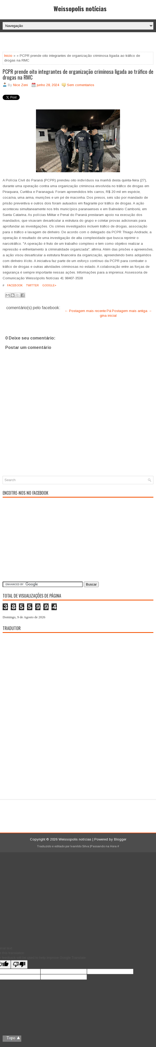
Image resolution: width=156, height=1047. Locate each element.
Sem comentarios (80, 85)
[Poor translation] (19, 964)
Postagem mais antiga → (132, 311)
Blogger (120, 839)
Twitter (32, 285)
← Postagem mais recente (85, 311)
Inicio (8, 56)
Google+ (48, 285)
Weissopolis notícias (80, 8)
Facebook (14, 285)
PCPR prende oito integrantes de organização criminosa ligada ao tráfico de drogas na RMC (78, 74)
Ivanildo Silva (79, 846)
